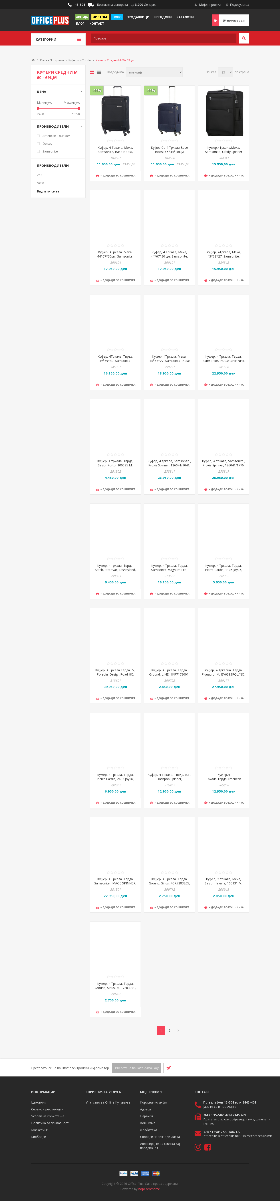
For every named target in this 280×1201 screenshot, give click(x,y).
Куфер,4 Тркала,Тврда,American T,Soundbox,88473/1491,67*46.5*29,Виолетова (224, 779)
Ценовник (38, 1102)
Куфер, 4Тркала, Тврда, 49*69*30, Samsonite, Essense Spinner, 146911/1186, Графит (115, 362)
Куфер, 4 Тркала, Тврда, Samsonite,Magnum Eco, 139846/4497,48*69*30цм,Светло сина (169, 571)
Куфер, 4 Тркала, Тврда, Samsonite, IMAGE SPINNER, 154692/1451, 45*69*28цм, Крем (224, 362)
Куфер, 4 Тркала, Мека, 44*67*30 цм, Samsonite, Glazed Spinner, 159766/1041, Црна (169, 258)
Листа (99, 72)
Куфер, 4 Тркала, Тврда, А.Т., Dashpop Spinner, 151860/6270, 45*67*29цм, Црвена (169, 781)
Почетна (33, 60)
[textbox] (163, 38)
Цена (41, 91)
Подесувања (239, 4)
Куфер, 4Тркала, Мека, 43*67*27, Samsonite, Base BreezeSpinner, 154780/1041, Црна (169, 362)
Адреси (145, 1109)
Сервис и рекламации (47, 1109)
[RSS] (243, 1067)
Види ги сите (48, 191)
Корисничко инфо (153, 1102)
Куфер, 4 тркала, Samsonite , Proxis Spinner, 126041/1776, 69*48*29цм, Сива (223, 465)
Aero (40, 182)
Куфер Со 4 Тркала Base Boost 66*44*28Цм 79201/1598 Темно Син (169, 151)
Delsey (47, 143)
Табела (92, 72)
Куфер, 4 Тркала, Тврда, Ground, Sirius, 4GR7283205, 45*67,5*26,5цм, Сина (169, 883)
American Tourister (56, 136)
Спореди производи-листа (160, 1137)
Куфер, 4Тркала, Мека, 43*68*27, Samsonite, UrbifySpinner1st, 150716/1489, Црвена (223, 258)
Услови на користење (47, 1116)
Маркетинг (39, 1130)
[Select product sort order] (154, 72)
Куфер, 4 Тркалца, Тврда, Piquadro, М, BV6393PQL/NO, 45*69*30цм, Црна (223, 674)
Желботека (148, 1130)
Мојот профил (210, 4)
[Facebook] (233, 1067)
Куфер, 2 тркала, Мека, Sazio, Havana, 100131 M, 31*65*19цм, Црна (223, 883)
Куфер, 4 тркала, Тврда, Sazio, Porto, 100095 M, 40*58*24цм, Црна (115, 465)
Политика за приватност (50, 1123)
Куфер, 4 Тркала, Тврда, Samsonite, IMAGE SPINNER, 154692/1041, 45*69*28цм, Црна (115, 885)
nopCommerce (149, 1189)
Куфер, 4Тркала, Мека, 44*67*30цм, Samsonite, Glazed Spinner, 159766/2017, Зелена (115, 258)
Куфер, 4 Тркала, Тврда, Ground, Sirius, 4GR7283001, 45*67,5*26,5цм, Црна (115, 987)
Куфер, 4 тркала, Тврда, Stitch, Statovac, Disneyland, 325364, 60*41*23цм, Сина (115, 569)
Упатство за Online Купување (108, 1102)
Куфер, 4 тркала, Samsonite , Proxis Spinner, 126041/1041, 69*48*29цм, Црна (169, 465)
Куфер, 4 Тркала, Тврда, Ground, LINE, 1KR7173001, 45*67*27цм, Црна (169, 674)
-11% (97, 90)
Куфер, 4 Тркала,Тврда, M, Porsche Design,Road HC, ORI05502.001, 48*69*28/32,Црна (115, 676)
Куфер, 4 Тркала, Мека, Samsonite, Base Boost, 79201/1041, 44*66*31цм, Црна (115, 153)
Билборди (38, 1137)
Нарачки (146, 1116)
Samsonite (50, 151)
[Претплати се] (136, 1068)
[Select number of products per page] (225, 72)
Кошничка (147, 1123)
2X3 (39, 175)
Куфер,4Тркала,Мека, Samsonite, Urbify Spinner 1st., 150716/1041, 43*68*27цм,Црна (223, 153)
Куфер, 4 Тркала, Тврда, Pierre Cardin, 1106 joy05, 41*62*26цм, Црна (223, 569)
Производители (53, 126)
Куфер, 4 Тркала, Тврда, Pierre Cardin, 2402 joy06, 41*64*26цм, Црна (115, 779)
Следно (178, 1030)
